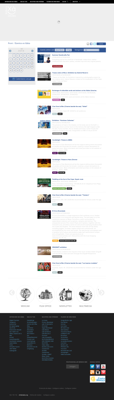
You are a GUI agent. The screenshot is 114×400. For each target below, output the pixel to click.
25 (25, 66)
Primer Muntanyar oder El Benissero (47, 323)
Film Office (45, 306)
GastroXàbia (13, 343)
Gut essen (64, 326)
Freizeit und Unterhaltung (31, 340)
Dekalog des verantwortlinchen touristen (66, 341)
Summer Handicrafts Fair (61, 55)
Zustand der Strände (45, 349)
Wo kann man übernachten (65, 329)
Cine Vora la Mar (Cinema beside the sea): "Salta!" (69, 106)
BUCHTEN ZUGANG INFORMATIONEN (48, 359)
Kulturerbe (13, 324)
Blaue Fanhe (45, 356)
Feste (11, 345)
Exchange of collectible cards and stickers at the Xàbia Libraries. (74, 91)
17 (21, 63)
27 (32, 66)
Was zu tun (23, 1)
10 (21, 59)
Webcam (25, 306)
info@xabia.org (23, 395)
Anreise (63, 324)
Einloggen (72, 366)
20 (32, 63)
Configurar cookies (58, 388)
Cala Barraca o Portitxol (46, 334)
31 (21, 70)
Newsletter (65, 306)
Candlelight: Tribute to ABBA (62, 140)
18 (25, 63)
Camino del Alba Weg (32, 325)
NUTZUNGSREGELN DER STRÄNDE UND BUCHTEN (48, 341)
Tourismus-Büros (66, 332)
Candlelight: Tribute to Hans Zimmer (64, 160)
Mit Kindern (30, 333)
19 (28, 63)
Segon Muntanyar (47, 328)
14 (10, 63)
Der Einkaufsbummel (32, 336)
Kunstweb (30, 332)
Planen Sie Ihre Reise (53, 1)
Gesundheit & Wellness (31, 344)
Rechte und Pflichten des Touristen (65, 347)
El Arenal (44, 326)
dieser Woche (60, 50)
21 (10, 66)
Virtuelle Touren (15, 347)
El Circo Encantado (58, 211)
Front (10, 43)
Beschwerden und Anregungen (66, 351)
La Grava (44, 320)
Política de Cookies (35, 395)
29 (14, 70)
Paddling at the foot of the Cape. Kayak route (67, 179)
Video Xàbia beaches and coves (47, 346)
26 (28, 66)
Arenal (12, 337)
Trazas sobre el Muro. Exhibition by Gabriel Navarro (70, 73)
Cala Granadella (46, 337)
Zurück (101, 44)
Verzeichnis (64, 337)
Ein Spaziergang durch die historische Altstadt (15, 328)
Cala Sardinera (46, 332)
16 (17, 63)
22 (14, 66)
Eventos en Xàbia (22, 43)
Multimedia (85, 306)
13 (32, 59)
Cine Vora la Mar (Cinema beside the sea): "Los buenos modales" (75, 263)
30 (17, 70)
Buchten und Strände (37, 1)
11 (25, 59)
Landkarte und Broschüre (65, 334)
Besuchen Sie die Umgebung (32, 348)
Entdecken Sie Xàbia (11, 1)
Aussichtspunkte (14, 339)
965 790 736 (13, 395)
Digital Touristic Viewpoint (14, 321)
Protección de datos (45, 388)
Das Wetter (64, 322)
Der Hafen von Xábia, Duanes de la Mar (15, 333)
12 (28, 59)
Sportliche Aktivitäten (30, 329)
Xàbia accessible (66, 354)
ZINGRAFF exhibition (59, 247)
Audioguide (13, 350)
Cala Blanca (45, 330)
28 (10, 70)
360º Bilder (13, 349)
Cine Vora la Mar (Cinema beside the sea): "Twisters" (70, 195)
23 (17, 66)
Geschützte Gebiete (16, 341)
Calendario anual (22, 79)
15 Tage (68, 50)
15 (14, 63)
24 (21, 66)
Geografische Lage (66, 320)
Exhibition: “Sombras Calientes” (63, 120)
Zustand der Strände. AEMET (46, 353)
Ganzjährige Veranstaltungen (32, 321)
